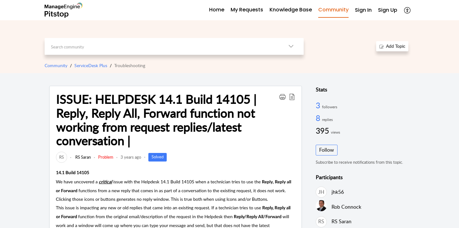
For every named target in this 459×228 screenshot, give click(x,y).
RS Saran (82, 157)
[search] (161, 46)
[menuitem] (363, 10)
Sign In (363, 10)
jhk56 (338, 191)
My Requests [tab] (247, 9)
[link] (61, 157)
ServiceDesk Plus (90, 65)
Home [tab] (216, 9)
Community (56, 65)
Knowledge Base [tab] (291, 9)
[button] (407, 10)
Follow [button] (326, 149)
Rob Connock (346, 206)
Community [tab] (333, 9)
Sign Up (387, 10)
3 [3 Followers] (319, 105)
